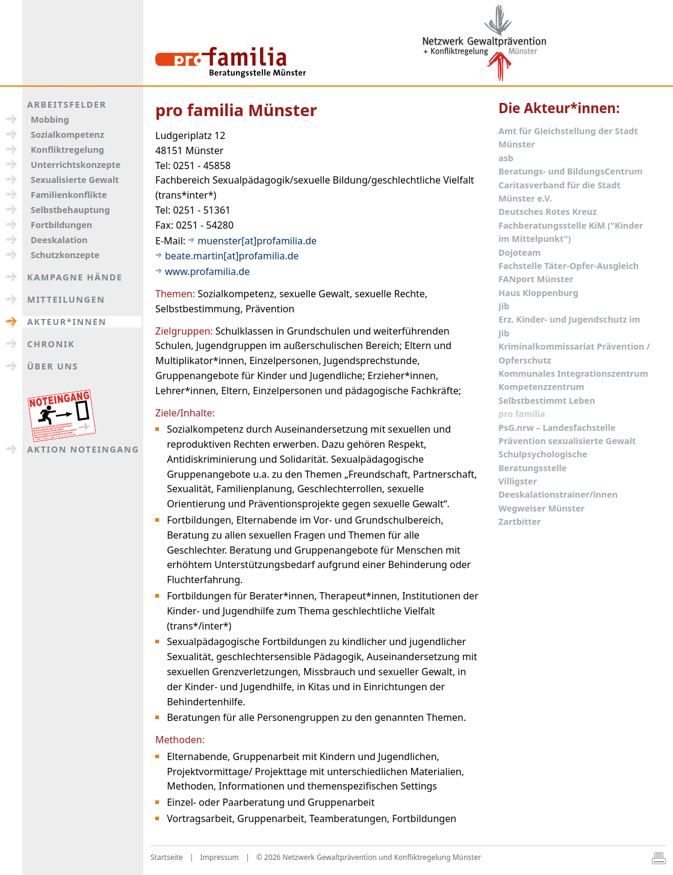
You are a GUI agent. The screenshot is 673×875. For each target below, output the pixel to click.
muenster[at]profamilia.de (257, 240)
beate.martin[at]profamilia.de (232, 255)
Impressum (219, 857)
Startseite (166, 857)
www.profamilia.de (207, 271)
